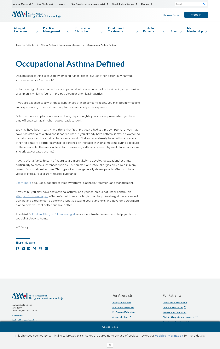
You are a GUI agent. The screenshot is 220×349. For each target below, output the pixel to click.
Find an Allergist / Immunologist (53, 214)
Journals (62, 4)
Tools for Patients (149, 29)
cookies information (169, 335)
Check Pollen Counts (123, 4)
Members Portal (171, 15)
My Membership (195, 29)
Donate (145, 4)
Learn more (23, 182)
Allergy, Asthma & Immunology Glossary (60, 45)
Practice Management (51, 29)
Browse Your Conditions (174, 312)
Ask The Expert (45, 4)
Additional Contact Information (24, 320)
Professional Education (83, 29)
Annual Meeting (21, 4)
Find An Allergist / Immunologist (88, 4)
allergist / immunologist (32, 196)
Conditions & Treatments (116, 29)
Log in (196, 15)
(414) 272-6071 (18, 315)
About (175, 31)
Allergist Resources (20, 29)
